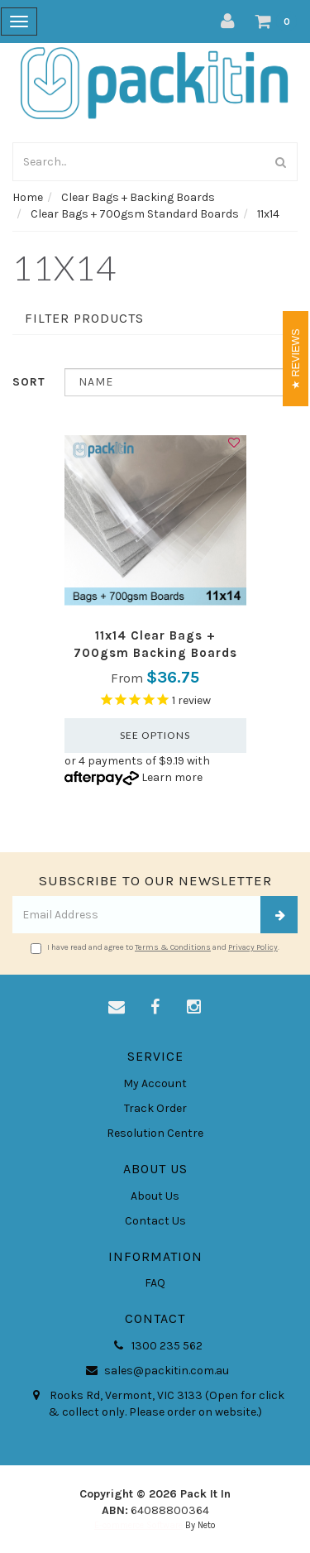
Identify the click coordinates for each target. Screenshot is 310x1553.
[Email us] (116, 1007)
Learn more (172, 777)
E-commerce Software (138, 1525)
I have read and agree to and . (155, 948)
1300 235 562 (155, 1346)
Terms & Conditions (173, 947)
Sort (28, 382)
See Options (155, 735)
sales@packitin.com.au (155, 1371)
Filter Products (84, 318)
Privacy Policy (253, 947)
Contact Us (155, 1221)
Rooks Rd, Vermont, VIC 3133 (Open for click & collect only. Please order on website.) (155, 1403)
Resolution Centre (155, 1133)
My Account (155, 1083)
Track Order (155, 1108)
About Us (155, 1196)
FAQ (155, 1283)
